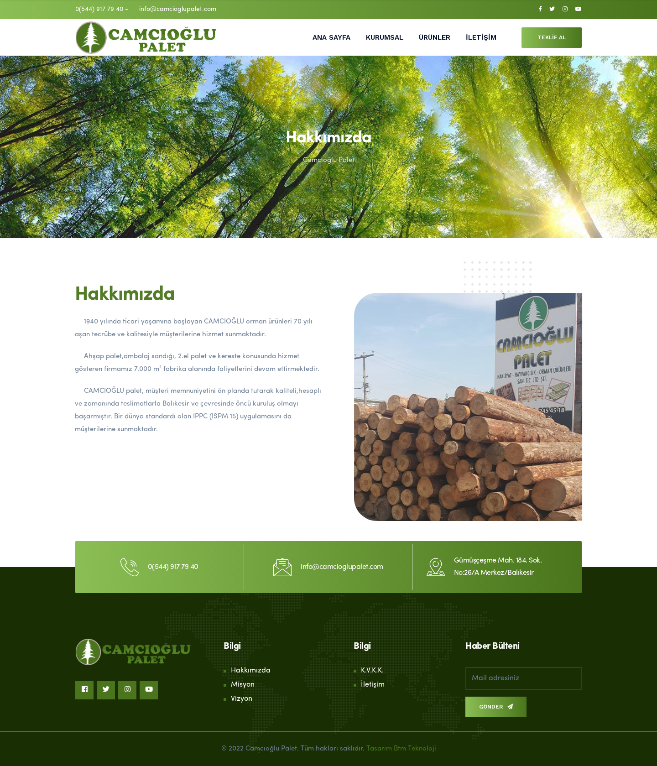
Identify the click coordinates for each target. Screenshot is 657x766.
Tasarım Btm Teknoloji (401, 748)
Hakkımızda (251, 670)
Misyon (243, 684)
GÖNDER (496, 706)
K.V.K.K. (372, 670)
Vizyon (241, 699)
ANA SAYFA (331, 37)
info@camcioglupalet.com (177, 9)
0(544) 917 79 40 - (101, 9)
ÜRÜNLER (434, 37)
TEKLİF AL (551, 37)
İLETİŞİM (481, 37)
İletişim (373, 684)
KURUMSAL (384, 37)
